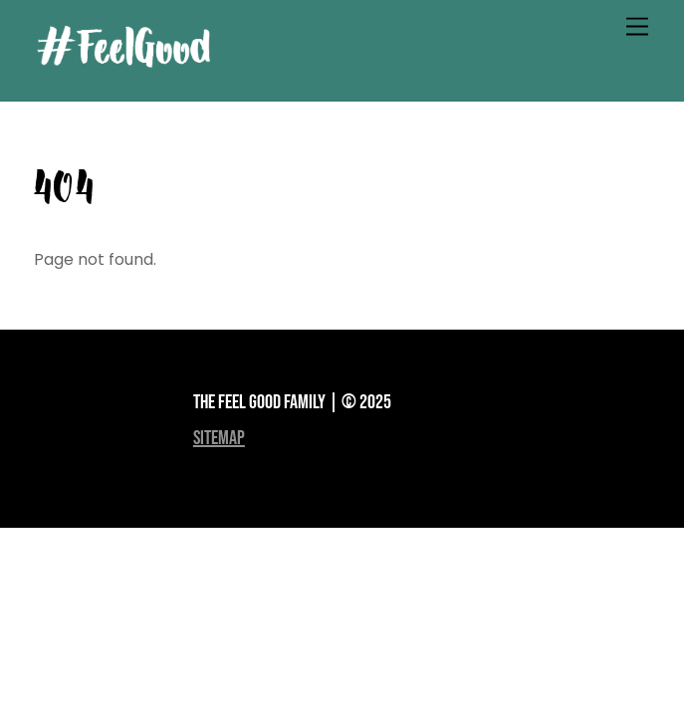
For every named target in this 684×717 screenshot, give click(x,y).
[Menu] (637, 27)
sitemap (219, 438)
